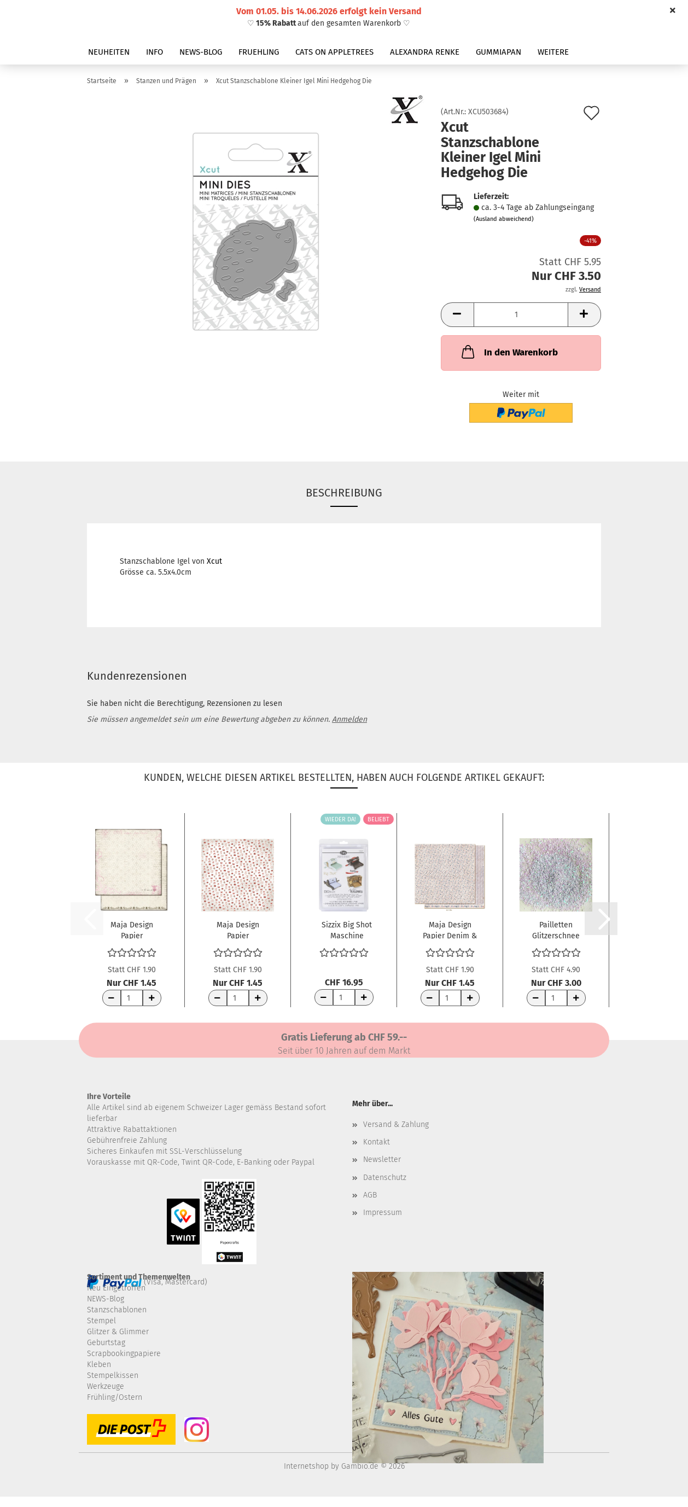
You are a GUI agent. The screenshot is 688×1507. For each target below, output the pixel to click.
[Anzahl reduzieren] (111, 998)
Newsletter (382, 1159)
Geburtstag (106, 1342)
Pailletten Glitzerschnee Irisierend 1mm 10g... (556, 929)
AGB (370, 1195)
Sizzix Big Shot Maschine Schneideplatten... (347, 929)
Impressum (382, 1212)
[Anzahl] (521, 314)
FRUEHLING (258, 52)
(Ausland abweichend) (504, 219)
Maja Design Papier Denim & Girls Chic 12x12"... (450, 929)
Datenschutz (384, 1177)
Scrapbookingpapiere (124, 1353)
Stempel (101, 1320)
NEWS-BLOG (200, 52)
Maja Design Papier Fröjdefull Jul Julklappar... (237, 929)
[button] (457, 314)
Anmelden (349, 719)
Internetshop (306, 1466)
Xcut (214, 561)
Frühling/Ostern (114, 1397)
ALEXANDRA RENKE (424, 52)
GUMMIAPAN (498, 52)
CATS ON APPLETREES (334, 52)
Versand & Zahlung (396, 1124)
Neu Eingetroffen (116, 1288)
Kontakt (376, 1142)
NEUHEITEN (109, 52)
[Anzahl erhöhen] (152, 998)
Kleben (99, 1364)
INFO (154, 52)
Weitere (553, 52)
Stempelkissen (112, 1375)
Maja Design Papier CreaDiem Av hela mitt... (131, 929)
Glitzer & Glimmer (118, 1331)
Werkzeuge (105, 1386)
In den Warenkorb (508, 351)
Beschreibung (344, 492)
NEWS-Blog (105, 1299)
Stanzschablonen (117, 1310)
